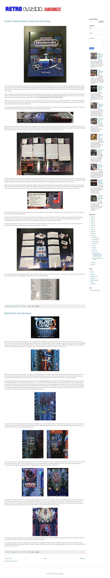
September (95, 241)
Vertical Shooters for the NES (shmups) (101, 87)
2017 (92, 235)
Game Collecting (95, 280)
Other (92, 282)
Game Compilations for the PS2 (100, 72)
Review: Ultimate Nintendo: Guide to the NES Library (27, 21)
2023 (92, 223)
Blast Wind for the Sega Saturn (18, 313)
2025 (92, 219)
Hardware (93, 274)
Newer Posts (8, 558)
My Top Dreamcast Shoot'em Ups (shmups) (100, 167)
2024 (92, 221)
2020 (92, 229)
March (93, 249)
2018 (92, 233)
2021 (92, 227)
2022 (92, 225)
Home (45, 558)
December (94, 237)
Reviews (93, 278)
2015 (92, 264)
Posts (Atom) (14, 561)
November (94, 239)
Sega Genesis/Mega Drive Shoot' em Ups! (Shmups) (101, 56)
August (94, 243)
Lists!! (92, 273)
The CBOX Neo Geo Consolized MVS (100, 197)
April (93, 247)
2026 (92, 217)
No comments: (23, 306)
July (93, 245)
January (94, 252)
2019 (92, 231)
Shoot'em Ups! (94, 276)
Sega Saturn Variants (101, 150)
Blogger (61, 573)
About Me (93, 283)
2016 (92, 262)
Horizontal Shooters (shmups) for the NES (100, 182)
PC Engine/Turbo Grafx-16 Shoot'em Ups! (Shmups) (101, 106)
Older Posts (82, 558)
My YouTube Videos (95, 290)
